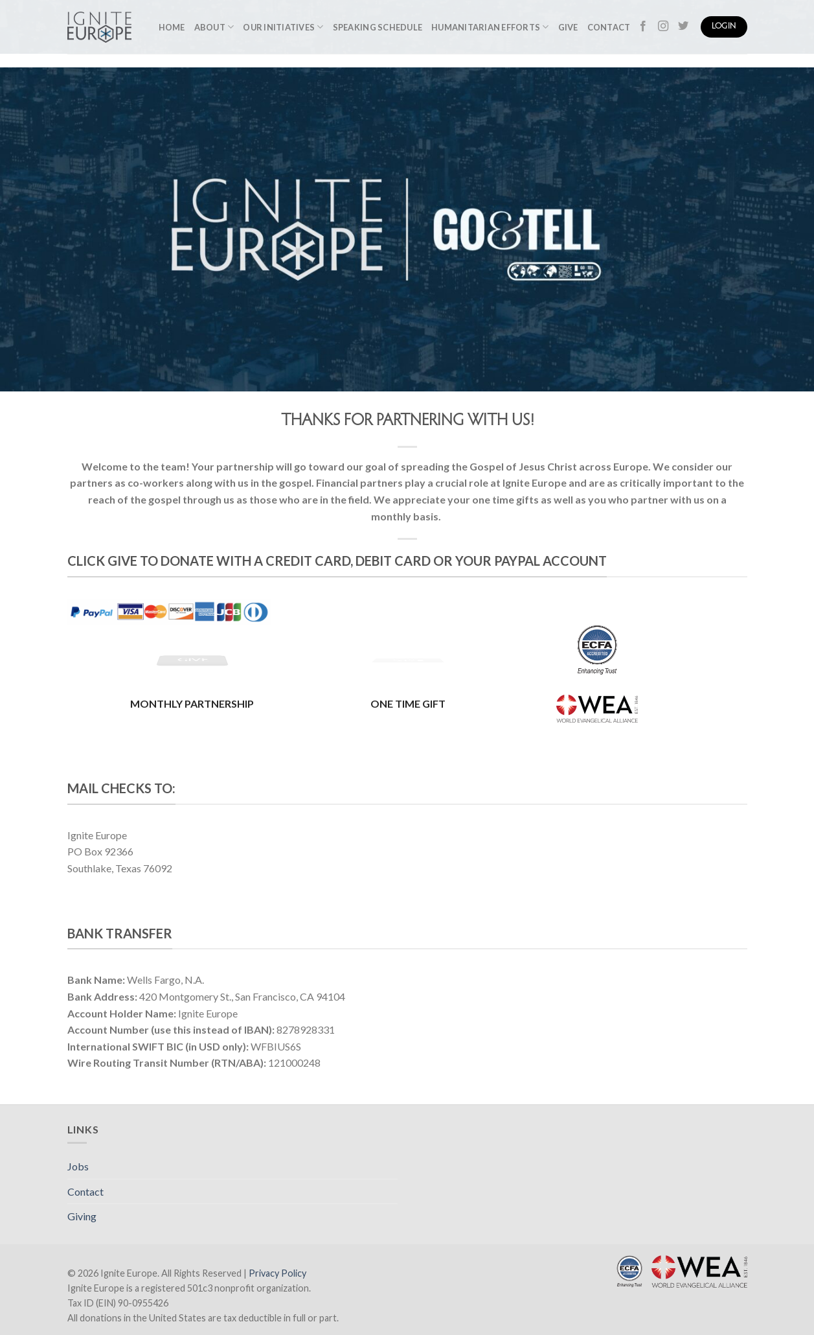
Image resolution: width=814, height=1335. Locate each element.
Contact (609, 27)
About (214, 27)
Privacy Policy (277, 1273)
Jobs (78, 1166)
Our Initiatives (283, 27)
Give (568, 27)
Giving (81, 1216)
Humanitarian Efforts (490, 27)
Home (172, 27)
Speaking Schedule (377, 27)
